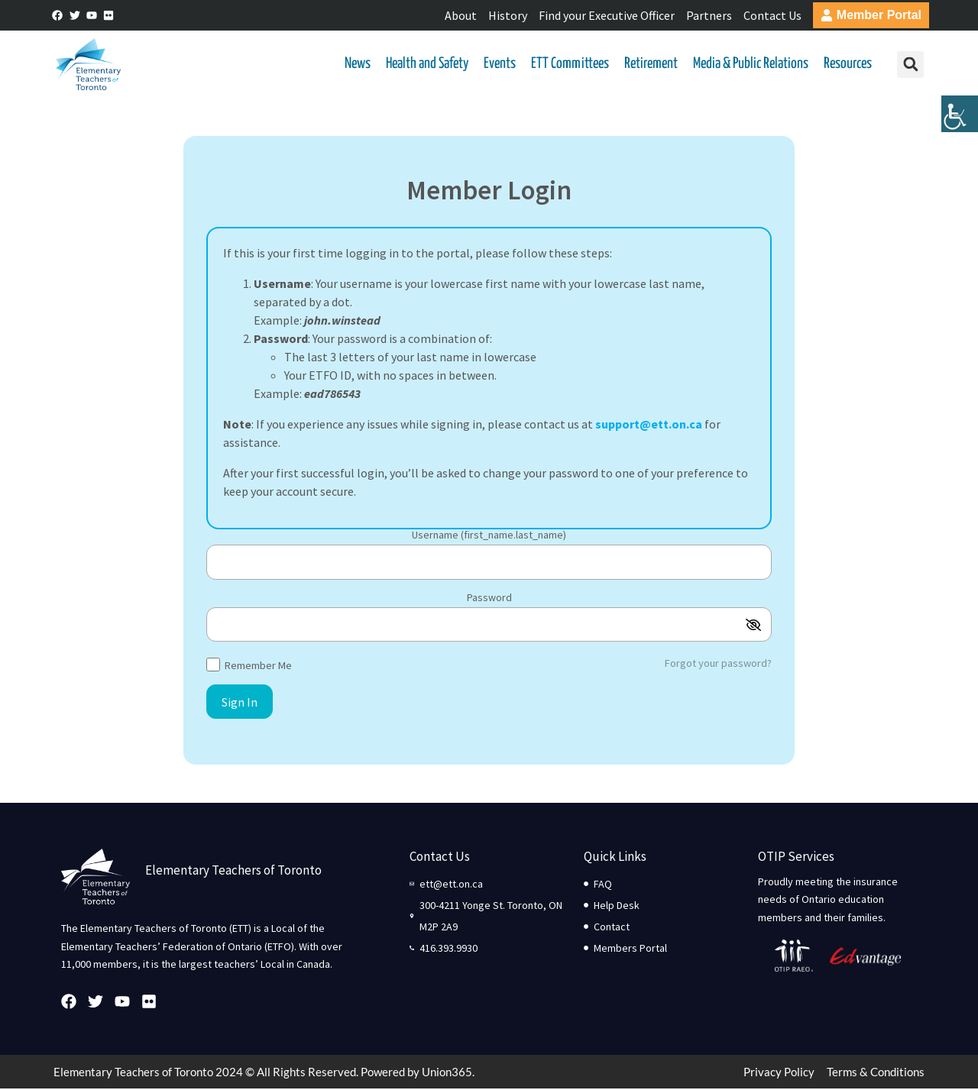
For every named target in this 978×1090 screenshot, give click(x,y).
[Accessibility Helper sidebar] (959, 117)
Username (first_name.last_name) (489, 537)
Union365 (447, 1073)
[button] (909, 65)
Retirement (651, 64)
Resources (848, 64)
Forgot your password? (718, 664)
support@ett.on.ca (648, 425)
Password (489, 599)
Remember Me (249, 665)
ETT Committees (570, 64)
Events (500, 64)
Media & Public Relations (750, 64)
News (358, 64)
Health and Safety (427, 64)
